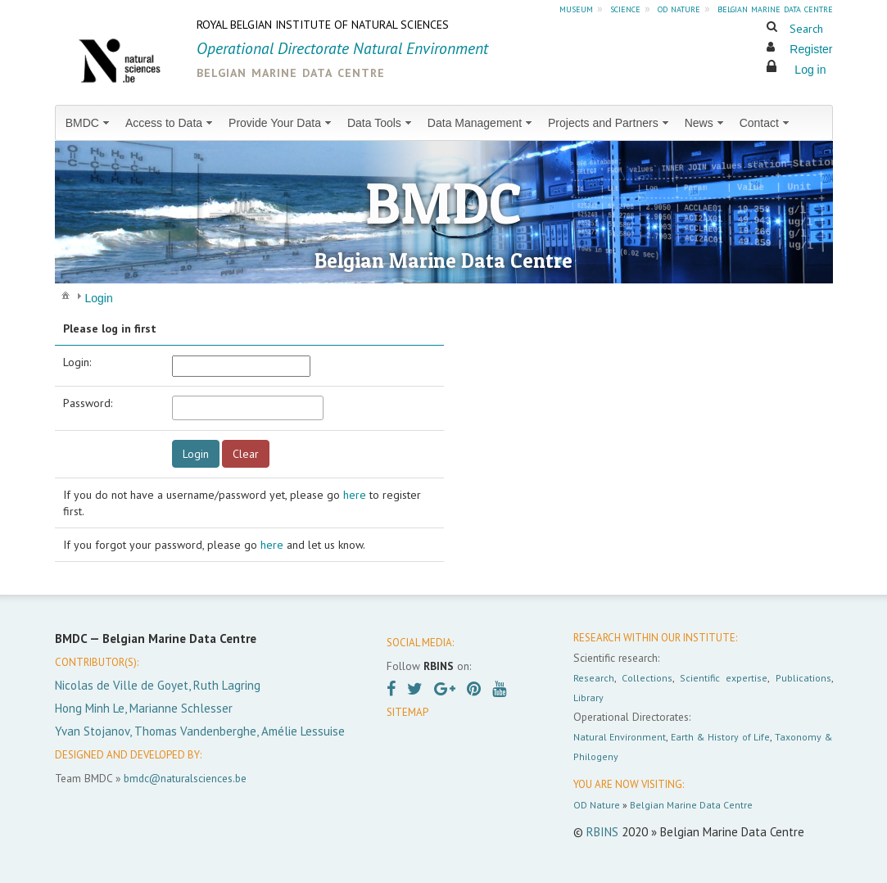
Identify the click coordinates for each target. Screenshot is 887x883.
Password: (87, 403)
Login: (77, 362)
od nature (679, 8)
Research (593, 678)
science (625, 8)
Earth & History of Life (720, 737)
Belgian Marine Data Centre (691, 805)
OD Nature (596, 805)
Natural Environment (620, 737)
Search (806, 28)
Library (588, 697)
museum (576, 8)
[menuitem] (89, 123)
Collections (647, 678)
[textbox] (248, 408)
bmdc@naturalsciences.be (185, 778)
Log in (810, 69)
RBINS (602, 832)
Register (811, 49)
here (354, 494)
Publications (803, 678)
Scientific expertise (723, 678)
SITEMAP (407, 712)
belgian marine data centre (775, 8)
